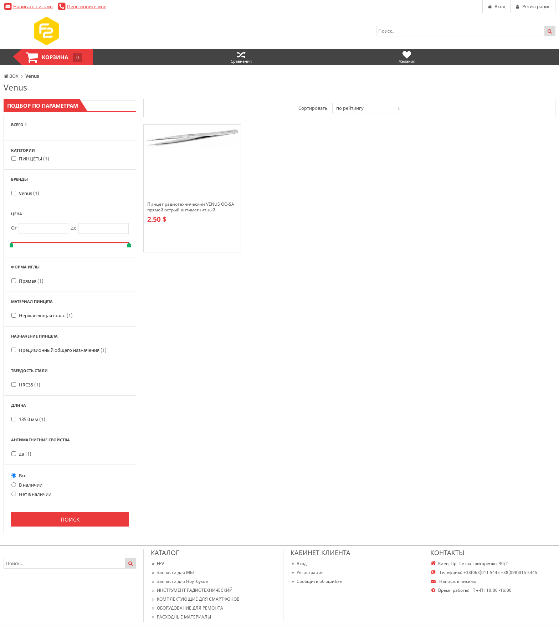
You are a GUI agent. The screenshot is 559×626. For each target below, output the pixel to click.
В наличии (26, 485)
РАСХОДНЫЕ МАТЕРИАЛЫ (181, 617)
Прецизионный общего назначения (63, 350)
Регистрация (307, 572)
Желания (407, 57)
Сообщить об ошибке (316, 581)
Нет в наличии (31, 494)
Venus (29, 193)
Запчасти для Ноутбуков (179, 581)
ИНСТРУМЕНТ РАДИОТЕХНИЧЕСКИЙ (191, 590)
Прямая (31, 281)
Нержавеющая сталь (46, 315)
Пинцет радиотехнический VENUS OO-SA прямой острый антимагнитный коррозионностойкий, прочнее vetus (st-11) (190, 207)
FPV (157, 563)
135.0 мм (32, 419)
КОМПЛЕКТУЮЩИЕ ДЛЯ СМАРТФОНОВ (195, 599)
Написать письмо (33, 6)
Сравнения (241, 57)
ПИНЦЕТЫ (34, 158)
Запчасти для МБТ (173, 572)
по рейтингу (350, 108)
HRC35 (29, 384)
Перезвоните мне (86, 6)
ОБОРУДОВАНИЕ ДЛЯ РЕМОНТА (187, 608)
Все (18, 475)
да (25, 454)
